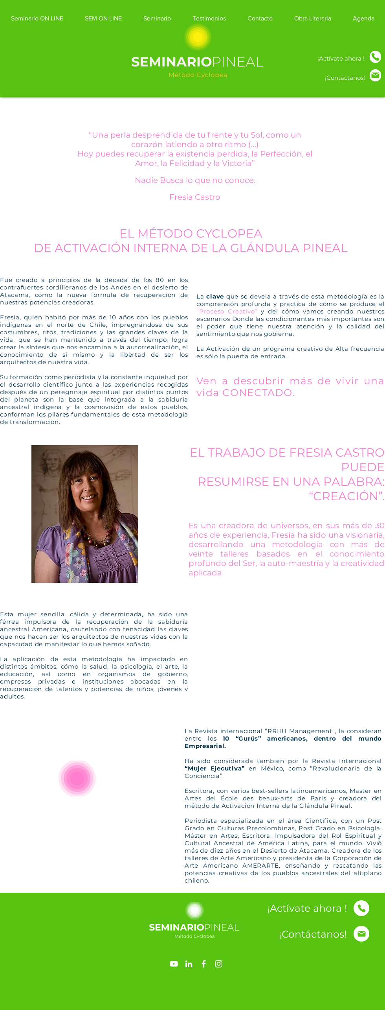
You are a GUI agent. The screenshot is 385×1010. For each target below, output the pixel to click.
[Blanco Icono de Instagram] (219, 964)
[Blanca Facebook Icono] (204, 964)
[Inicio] (375, 57)
